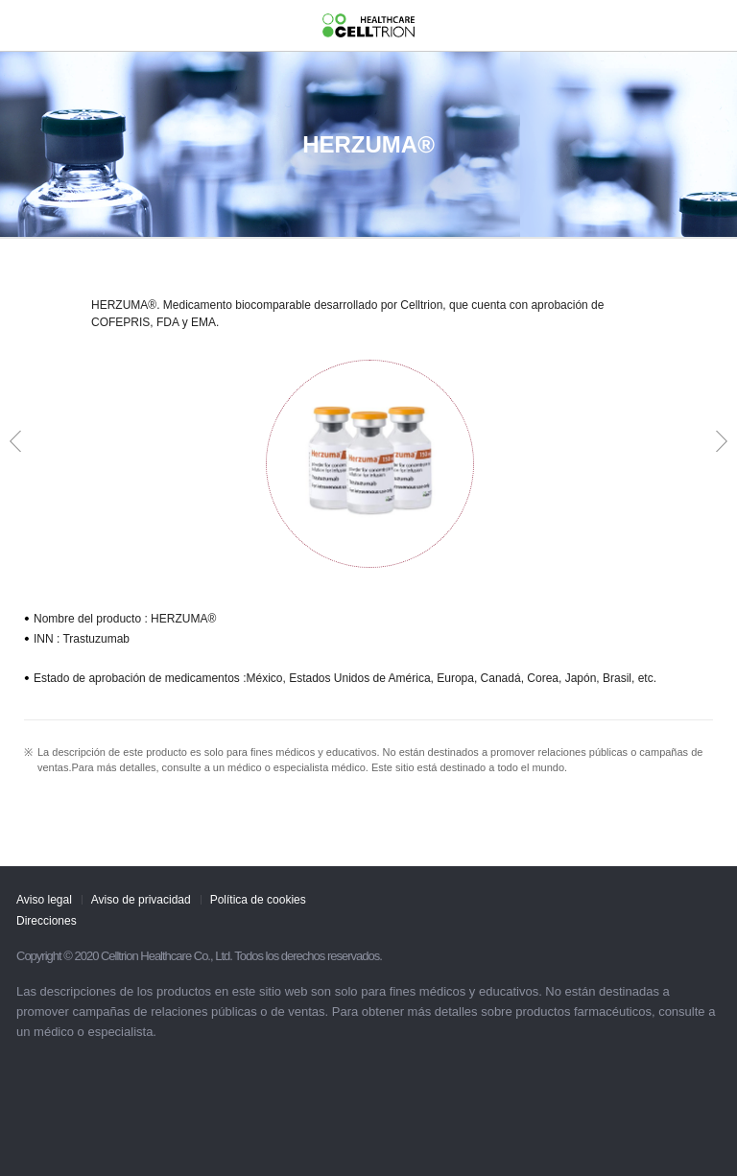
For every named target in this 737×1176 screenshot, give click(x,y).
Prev (15, 441)
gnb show (24, 23)
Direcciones (46, 921)
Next (721, 441)
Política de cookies (258, 899)
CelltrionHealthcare (368, 25)
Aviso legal (44, 899)
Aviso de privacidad (141, 899)
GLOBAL (708, 24)
